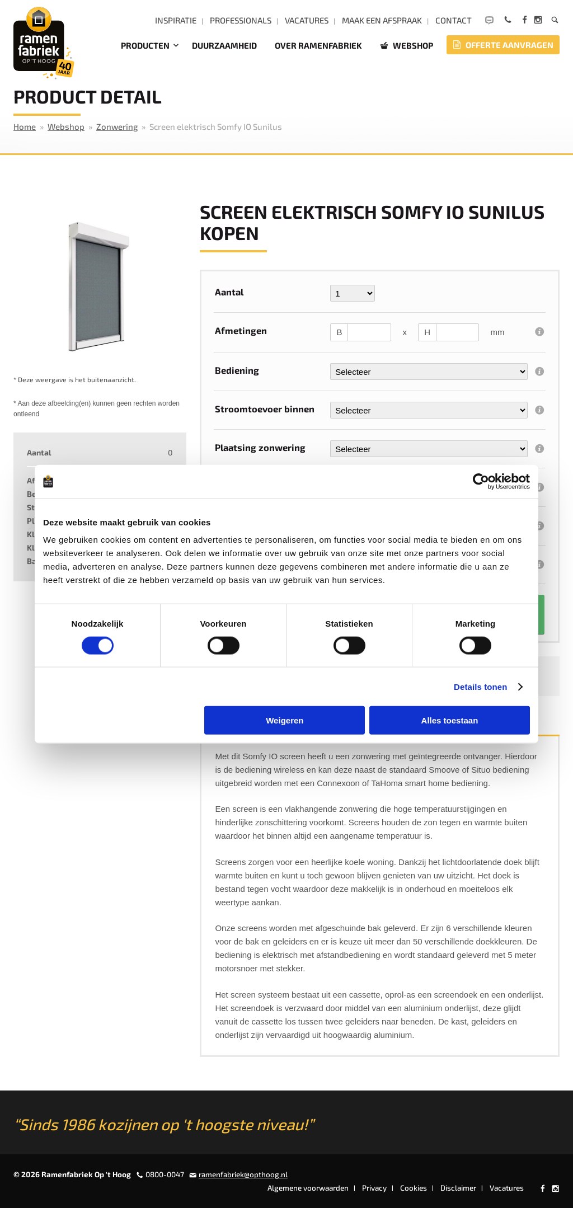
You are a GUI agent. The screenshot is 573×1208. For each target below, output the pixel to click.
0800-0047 (164, 1174)
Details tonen (480, 686)
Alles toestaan (449, 720)
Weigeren (284, 720)
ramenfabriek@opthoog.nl (243, 1174)
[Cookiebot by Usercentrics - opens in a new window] (481, 481)
